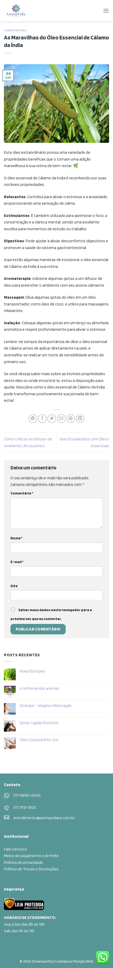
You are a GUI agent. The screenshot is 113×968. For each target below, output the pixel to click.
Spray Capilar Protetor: (39, 722)
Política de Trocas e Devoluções (31, 868)
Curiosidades (15, 30)
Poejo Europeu (32, 671)
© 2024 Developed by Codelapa (45, 961)
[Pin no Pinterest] (70, 418)
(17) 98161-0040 (27, 795)
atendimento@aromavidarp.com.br (44, 817)
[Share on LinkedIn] (80, 418)
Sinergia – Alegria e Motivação (46, 705)
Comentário (21, 493)
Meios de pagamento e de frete (31, 855)
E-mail (17, 561)
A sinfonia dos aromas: (40, 688)
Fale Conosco (15, 849)
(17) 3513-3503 (24, 807)
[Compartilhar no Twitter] (51, 418)
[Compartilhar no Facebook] (42, 418)
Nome (16, 538)
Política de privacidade (23, 862)
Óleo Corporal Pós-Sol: (39, 739)
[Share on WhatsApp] (33, 418)
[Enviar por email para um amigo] (61, 418)
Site (14, 585)
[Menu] (106, 10)
